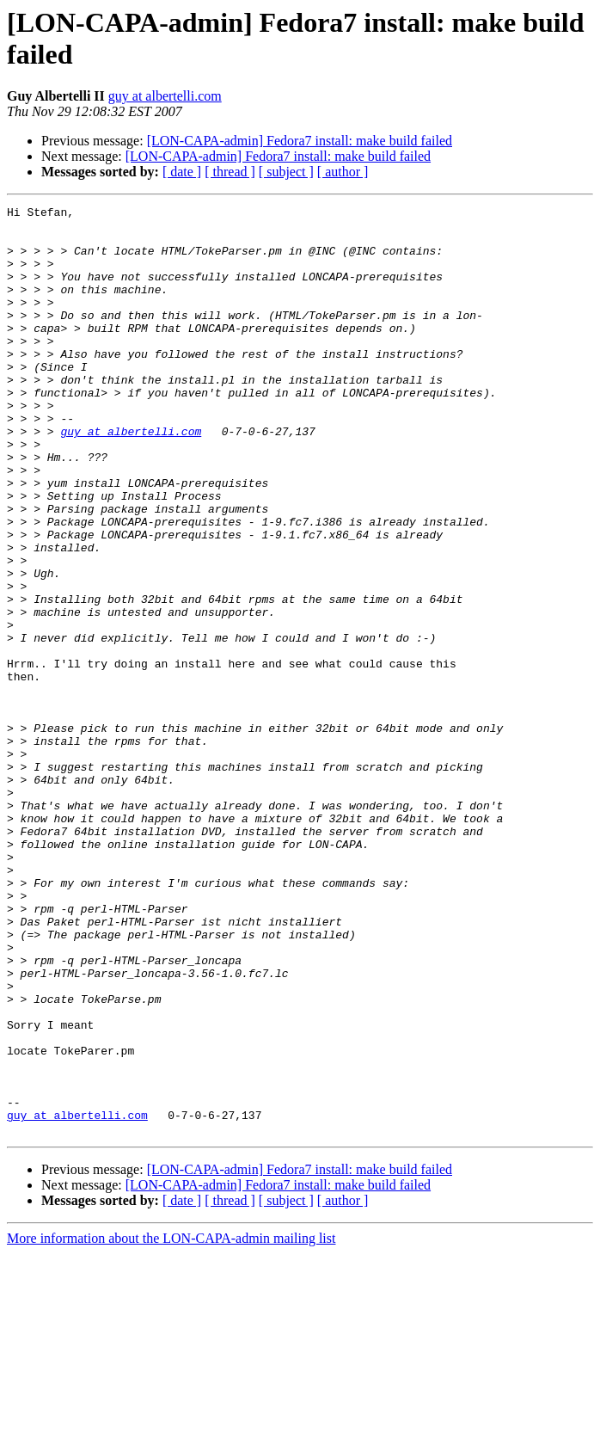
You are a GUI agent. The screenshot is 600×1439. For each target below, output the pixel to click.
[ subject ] (286, 171)
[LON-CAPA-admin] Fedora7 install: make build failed (299, 140)
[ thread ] (230, 171)
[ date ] (181, 171)
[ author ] (343, 171)
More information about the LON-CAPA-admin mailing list (171, 1424)
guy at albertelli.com (165, 96)
